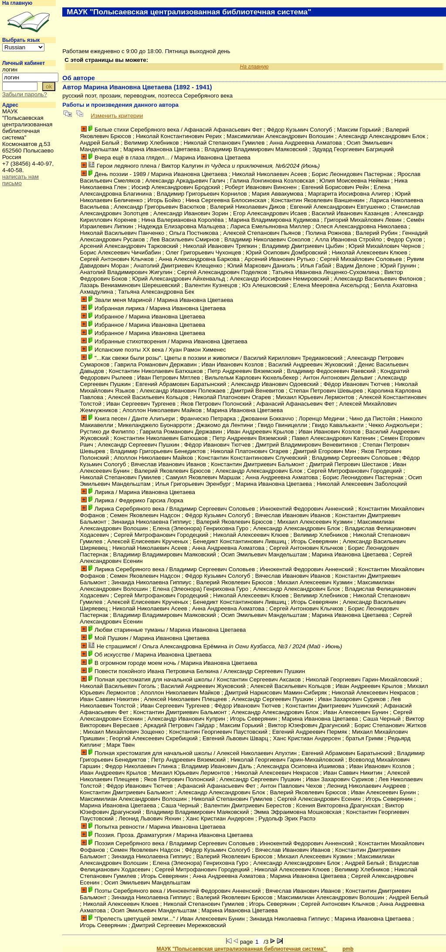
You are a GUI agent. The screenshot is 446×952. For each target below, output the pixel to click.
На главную (17, 3)
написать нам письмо (20, 179)
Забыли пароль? (24, 94)
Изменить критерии (117, 115)
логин (9, 69)
